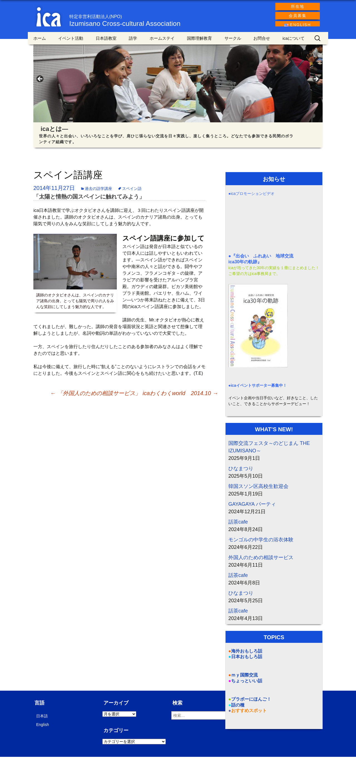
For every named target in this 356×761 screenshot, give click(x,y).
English (42, 729)
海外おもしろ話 (246, 655)
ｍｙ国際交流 (244, 679)
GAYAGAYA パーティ (252, 508)
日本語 (42, 720)
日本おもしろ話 (246, 660)
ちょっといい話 (246, 685)
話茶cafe (238, 526)
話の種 (237, 709)
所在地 (297, 6)
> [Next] (316, 83)
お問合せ (261, 42)
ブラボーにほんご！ (251, 703)
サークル (232, 42)
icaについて (294, 42)
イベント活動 (70, 42)
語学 (133, 42)
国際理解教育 (199, 42)
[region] (178, 85)
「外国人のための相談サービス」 (95, 397)
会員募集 (297, 15)
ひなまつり (240, 472)
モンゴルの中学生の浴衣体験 (260, 543)
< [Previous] (40, 83)
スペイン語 (132, 192)
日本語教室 (106, 42)
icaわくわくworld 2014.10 (180, 397)
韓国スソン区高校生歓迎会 (258, 490)
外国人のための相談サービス (260, 561)
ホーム (39, 42)
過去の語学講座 (98, 192)
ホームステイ (162, 42)
